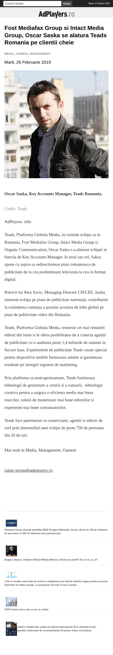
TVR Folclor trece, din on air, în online (26, 609)
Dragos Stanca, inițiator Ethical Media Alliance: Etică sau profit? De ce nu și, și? (51, 559)
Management (40, 53)
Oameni (22, 53)
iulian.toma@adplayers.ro (28, 470)
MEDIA (9, 53)
